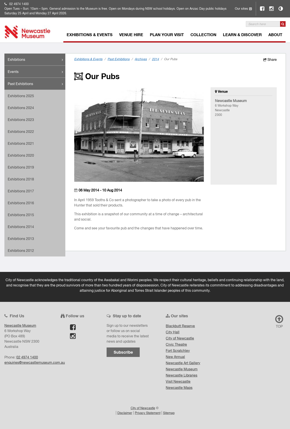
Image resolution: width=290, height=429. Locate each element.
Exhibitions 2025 (21, 96)
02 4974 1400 (19, 4)
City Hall (172, 332)
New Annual (175, 357)
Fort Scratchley (178, 351)
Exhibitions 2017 (21, 191)
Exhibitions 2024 (21, 108)
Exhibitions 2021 (21, 143)
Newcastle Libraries (181, 375)
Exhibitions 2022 (21, 132)
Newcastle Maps (179, 388)
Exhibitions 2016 (21, 203)
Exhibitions (36, 60)
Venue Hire (131, 34)
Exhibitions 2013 (21, 239)
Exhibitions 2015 (21, 215)
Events (36, 72)
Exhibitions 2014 (21, 227)
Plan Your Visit (167, 34)
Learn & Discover (242, 34)
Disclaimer (124, 413)
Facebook (262, 8)
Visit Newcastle (178, 381)
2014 (155, 59)
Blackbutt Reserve (180, 326)
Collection (203, 34)
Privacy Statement (147, 413)
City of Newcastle (180, 338)
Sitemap (169, 413)
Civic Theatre (176, 344)
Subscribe (123, 352)
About (275, 34)
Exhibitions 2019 (21, 167)
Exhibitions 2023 (21, 120)
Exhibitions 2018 (21, 179)
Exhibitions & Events (90, 34)
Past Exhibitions (36, 84)
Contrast (281, 8)
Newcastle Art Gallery (183, 363)
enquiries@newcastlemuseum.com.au (34, 362)
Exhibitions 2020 (21, 155)
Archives (141, 59)
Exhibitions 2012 (21, 251)
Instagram (271, 8)
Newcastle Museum (182, 369)
